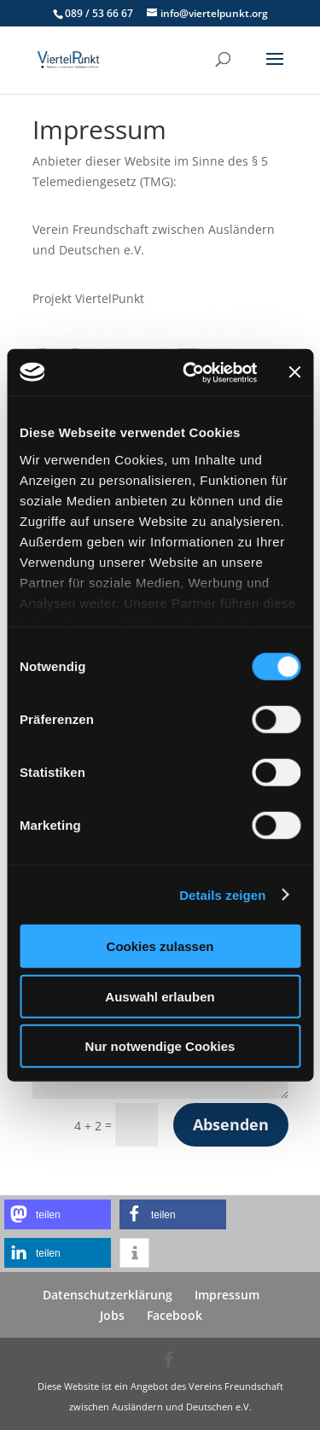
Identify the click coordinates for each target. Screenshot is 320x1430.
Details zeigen (222, 894)
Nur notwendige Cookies (160, 1046)
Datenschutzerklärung (107, 1295)
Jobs (112, 1315)
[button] (57, 1214)
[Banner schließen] (294, 372)
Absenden (231, 1124)
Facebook (174, 1315)
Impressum (227, 1295)
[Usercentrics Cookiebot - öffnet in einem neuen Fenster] (191, 372)
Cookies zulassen (160, 946)
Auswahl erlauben (159, 996)
